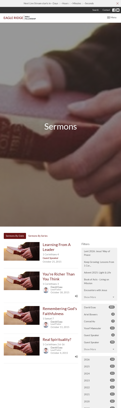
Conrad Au (99, 321)
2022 (99, 387)
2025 (99, 366)
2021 (99, 394)
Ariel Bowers (99, 314)
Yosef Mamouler (99, 328)
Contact (106, 10)
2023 (99, 380)
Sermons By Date (15, 235)
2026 (99, 359)
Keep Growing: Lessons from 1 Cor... (99, 263)
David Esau (99, 307)
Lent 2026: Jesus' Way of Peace (97, 253)
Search (95, 10)
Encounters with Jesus (95, 290)
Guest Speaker (99, 335)
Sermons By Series (38, 235)
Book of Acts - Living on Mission (96, 281)
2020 (99, 401)
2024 (99, 373)
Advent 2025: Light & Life (97, 272)
